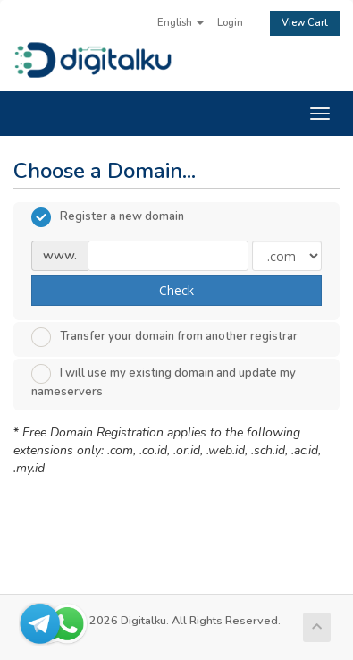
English (180, 23)
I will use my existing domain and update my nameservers (163, 382)
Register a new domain (107, 217)
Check (176, 290)
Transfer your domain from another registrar (164, 337)
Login (230, 23)
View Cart (305, 23)
